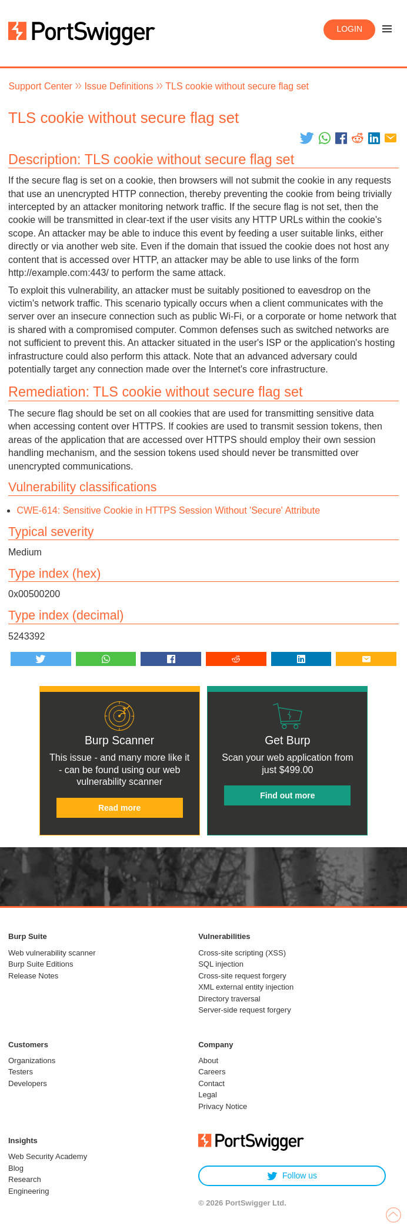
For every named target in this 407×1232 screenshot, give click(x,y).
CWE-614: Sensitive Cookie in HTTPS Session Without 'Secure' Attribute (168, 510)
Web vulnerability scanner (52, 952)
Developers (27, 1083)
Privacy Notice (222, 1106)
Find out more (287, 795)
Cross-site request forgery (242, 975)
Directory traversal (229, 998)
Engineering (28, 1191)
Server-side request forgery (244, 1009)
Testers (20, 1071)
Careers (211, 1071)
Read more (119, 808)
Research (24, 1179)
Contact (211, 1083)
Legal (207, 1094)
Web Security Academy (47, 1156)
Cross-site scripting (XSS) (242, 952)
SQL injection (220, 964)
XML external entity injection (245, 987)
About (208, 1060)
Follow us (292, 1176)
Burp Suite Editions (41, 964)
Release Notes (33, 975)
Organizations (31, 1060)
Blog (16, 1168)
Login (349, 29)
